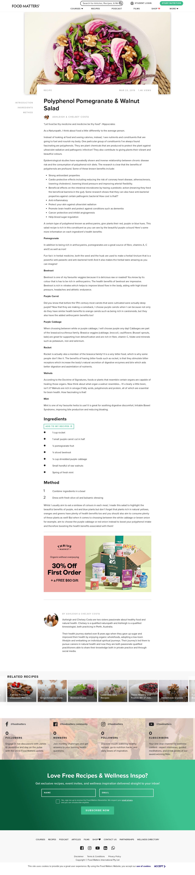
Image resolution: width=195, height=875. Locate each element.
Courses (76, 8)
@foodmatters (18, 724)
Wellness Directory (148, 839)
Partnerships (127, 839)
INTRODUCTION (24, 103)
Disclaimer (78, 856)
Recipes (95, 8)
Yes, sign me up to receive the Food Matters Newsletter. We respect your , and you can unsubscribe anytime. (97, 801)
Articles (76, 839)
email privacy (127, 800)
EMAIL (105, 792)
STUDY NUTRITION (171, 3)
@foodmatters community (74, 724)
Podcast (117, 8)
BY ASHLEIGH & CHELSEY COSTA (81, 614)
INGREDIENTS (25, 107)
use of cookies (143, 866)
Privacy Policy (114, 856)
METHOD (28, 112)
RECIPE (48, 90)
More (173, 8)
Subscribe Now (98, 810)
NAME (47, 792)
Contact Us (110, 839)
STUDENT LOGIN (141, 3)
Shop (156, 8)
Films (137, 8)
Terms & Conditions (96, 856)
